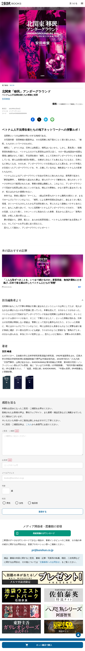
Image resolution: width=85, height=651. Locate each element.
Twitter (39, 120)
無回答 (35, 503)
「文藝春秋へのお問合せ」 (50, 562)
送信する (43, 512)
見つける (73, 3)
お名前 (4, 460)
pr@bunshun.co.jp (42, 550)
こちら (29, 424)
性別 (3, 499)
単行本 (12, 85)
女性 (21, 503)
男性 (8, 503)
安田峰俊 (6, 99)
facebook (33, 120)
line (52, 120)
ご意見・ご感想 (8, 431)
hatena (46, 120)
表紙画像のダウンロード (44, 533)
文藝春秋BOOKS (11, 3)
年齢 (3, 486)
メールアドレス (8, 473)
